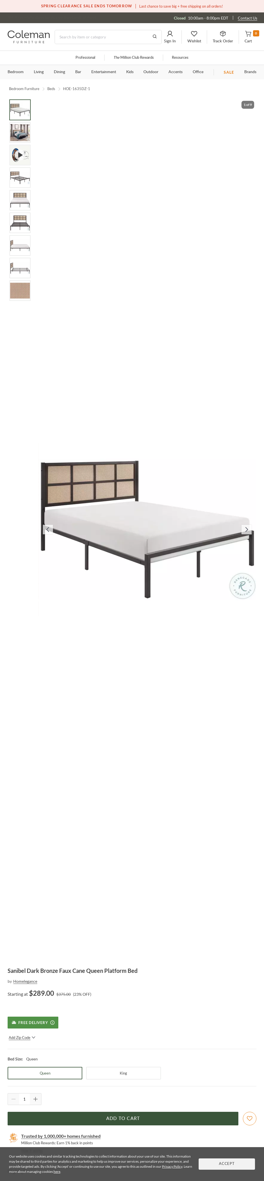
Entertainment (103, 72)
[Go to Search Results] (154, 37)
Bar (78, 72)
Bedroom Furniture (24, 88)
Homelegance (25, 981)
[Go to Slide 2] (20, 132)
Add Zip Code (22, 1037)
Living (39, 72)
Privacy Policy (172, 1166)
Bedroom (16, 72)
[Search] (108, 37)
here (57, 1171)
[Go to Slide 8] (20, 268)
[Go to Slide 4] (20, 177)
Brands (250, 72)
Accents (175, 72)
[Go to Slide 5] (20, 200)
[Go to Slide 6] (20, 223)
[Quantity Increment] (35, 1099)
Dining (59, 72)
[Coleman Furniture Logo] (29, 41)
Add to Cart (123, 1118)
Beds (51, 88)
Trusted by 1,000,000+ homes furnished (61, 1136)
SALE (229, 72)
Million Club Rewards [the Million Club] (133, 58)
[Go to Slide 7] (20, 245)
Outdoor (150, 72)
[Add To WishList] (249, 1118)
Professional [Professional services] (85, 58)
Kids (130, 72)
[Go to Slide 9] (20, 290)
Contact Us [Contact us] (247, 18)
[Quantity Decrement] (13, 1099)
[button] (170, 37)
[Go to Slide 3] (20, 155)
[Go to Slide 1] (20, 110)
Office (198, 72)
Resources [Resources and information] (180, 58)
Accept (227, 1164)
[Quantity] (24, 1099)
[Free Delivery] (33, 1023)
